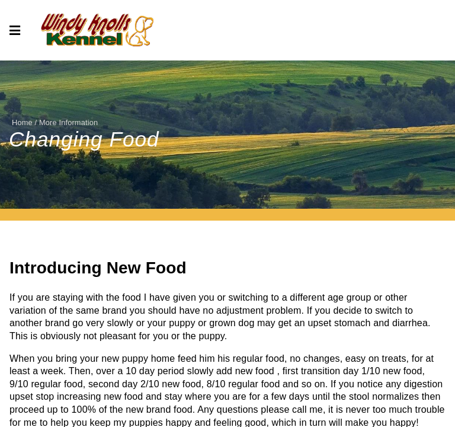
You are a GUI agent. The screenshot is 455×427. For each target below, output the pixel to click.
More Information (68, 122)
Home (22, 122)
